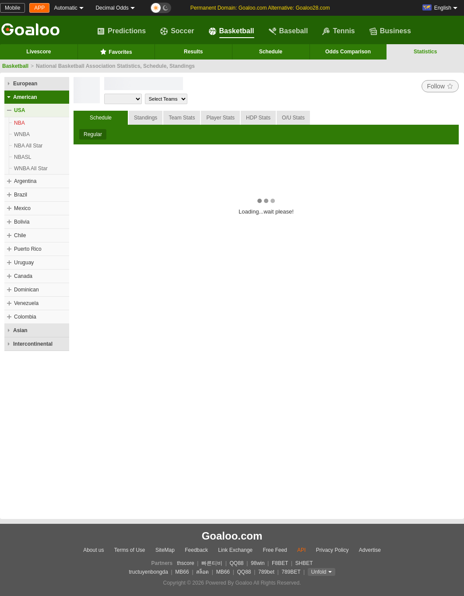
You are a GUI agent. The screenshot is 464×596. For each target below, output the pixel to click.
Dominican (26, 290)
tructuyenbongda (148, 572)
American (25, 97)
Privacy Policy (332, 550)
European (25, 84)
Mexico (22, 208)
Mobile (12, 8)
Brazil (20, 195)
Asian (20, 330)
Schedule (270, 52)
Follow (440, 86)
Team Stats (182, 118)
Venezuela (26, 303)
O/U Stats (293, 118)
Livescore (38, 52)
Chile (20, 235)
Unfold (319, 572)
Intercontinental (33, 344)
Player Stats (220, 118)
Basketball (231, 31)
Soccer (177, 31)
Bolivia (21, 222)
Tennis (338, 31)
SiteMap (165, 550)
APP (39, 8)
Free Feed (275, 550)
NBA (19, 123)
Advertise (370, 550)
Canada (23, 276)
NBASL (22, 157)
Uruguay (24, 262)
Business (390, 31)
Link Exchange (235, 550)
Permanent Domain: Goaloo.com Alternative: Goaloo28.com (260, 8)
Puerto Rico (28, 249)
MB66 (182, 572)
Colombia (25, 317)
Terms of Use (129, 550)
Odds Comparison (348, 52)
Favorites (116, 51)
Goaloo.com (232, 535)
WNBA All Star (31, 168)
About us (93, 550)
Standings (145, 118)
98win (257, 563)
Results (193, 52)
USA (19, 110)
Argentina (25, 181)
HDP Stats (258, 118)
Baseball (288, 31)
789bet (266, 572)
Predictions (121, 31)
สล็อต (202, 572)
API (301, 550)
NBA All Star (28, 146)
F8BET (280, 563)
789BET (290, 572)
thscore (185, 563)
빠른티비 (211, 563)
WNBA (22, 134)
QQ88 (237, 563)
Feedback (196, 550)
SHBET (304, 563)
